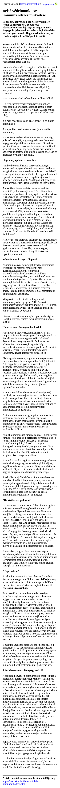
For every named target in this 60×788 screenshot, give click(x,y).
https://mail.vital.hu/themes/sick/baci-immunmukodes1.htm (22, 782)
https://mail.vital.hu (30, 4)
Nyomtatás (50, 4)
